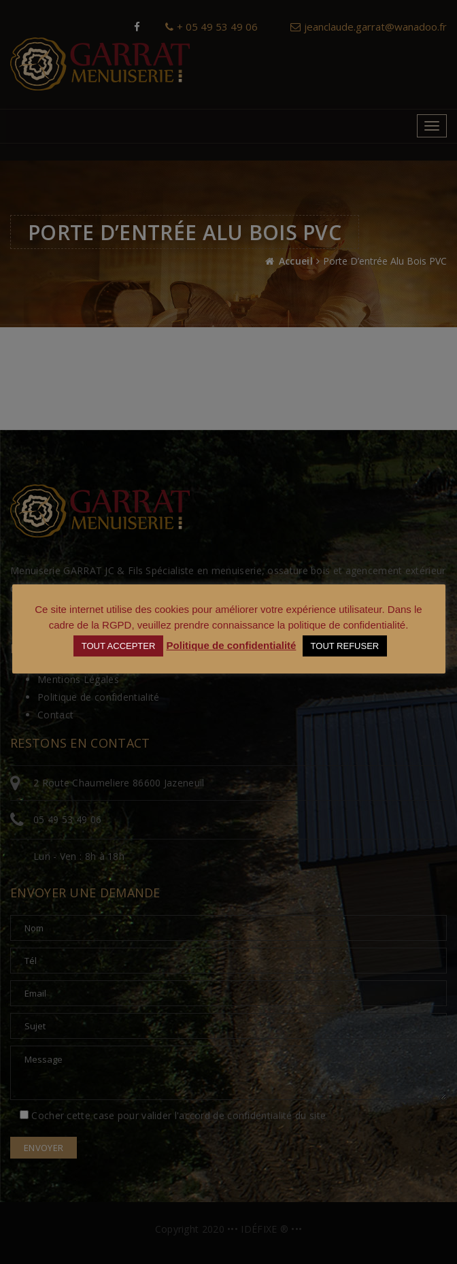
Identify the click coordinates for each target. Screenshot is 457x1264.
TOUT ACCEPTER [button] (119, 646)
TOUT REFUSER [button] (345, 646)
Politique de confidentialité (232, 645)
